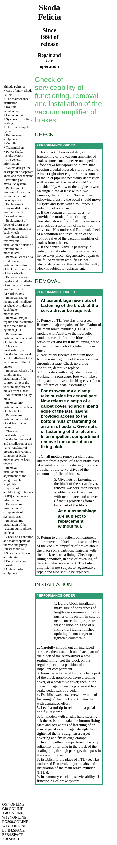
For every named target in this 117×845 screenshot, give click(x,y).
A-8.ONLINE (12, 813)
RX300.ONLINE (15, 822)
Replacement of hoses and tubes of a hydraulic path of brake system (16, 194)
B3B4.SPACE (12, 835)
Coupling (12, 143)
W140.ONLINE (14, 826)
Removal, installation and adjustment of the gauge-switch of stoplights (14, 476)
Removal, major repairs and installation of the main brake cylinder (18, 324)
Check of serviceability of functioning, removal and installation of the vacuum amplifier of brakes (17, 356)
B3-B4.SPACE (13, 830)
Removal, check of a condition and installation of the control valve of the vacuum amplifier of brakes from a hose (18, 381)
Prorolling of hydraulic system (14, 182)
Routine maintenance (11, 109)
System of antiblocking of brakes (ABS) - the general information (18, 494)
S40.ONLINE (12, 809)
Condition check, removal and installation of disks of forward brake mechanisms (18, 245)
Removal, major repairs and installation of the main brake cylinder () (69, 327)
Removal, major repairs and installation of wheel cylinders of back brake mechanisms (18, 306)
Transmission (15, 147)
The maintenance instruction (16, 101)
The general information (12, 162)
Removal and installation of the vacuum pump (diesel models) (17, 527)
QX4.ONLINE (13, 804)
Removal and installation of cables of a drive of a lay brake (17, 421)
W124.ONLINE (14, 817)
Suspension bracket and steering (17, 555)
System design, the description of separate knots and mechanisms (18, 172)
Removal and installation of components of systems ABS (13, 510)
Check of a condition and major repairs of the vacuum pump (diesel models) (18, 543)
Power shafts (14, 151)
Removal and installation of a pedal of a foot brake (17, 338)
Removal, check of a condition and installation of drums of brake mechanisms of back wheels (18, 265)
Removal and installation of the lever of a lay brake (18, 407)
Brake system (14, 155)
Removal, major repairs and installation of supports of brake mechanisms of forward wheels (18, 285)
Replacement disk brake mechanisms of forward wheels (16, 210)
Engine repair (15, 115)
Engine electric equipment (14, 137)
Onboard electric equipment (15, 571)
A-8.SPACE (11, 839)
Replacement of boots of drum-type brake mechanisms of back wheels (17, 226)
